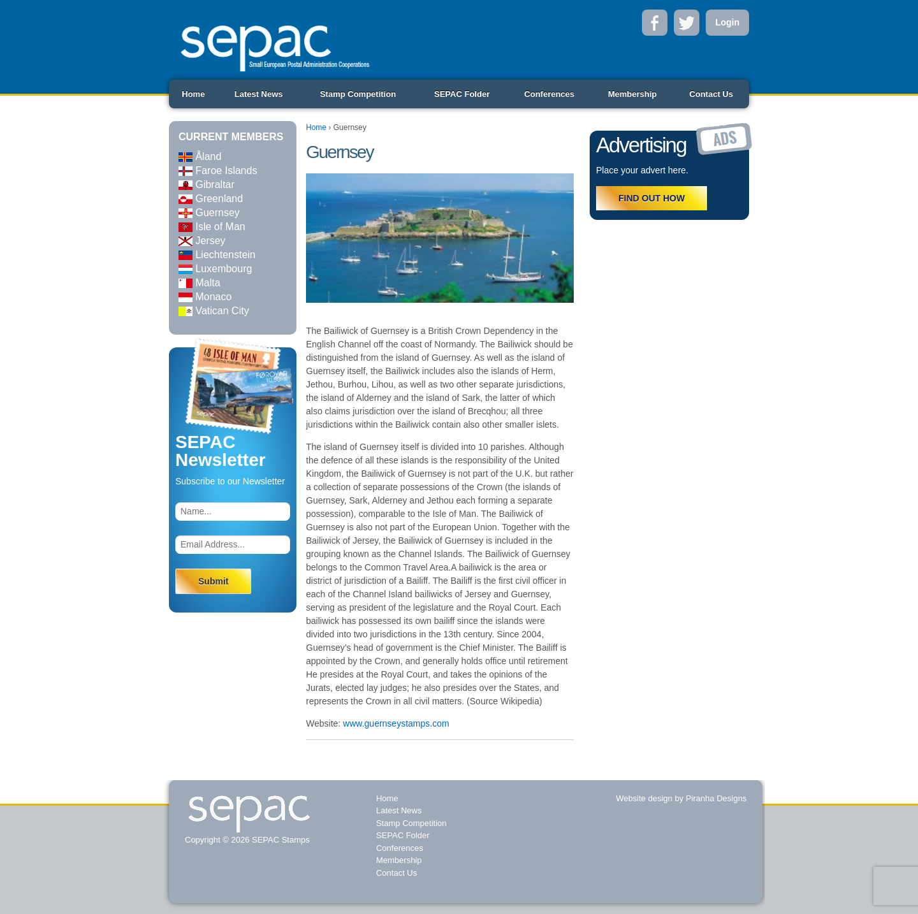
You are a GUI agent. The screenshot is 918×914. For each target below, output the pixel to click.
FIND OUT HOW (651, 198)
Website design (644, 798)
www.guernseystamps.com (396, 723)
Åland (199, 156)
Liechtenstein (217, 254)
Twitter (686, 23)
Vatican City (213, 310)
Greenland (210, 198)
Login (727, 22)
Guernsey (209, 212)
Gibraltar (206, 184)
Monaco (204, 296)
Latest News (259, 94)
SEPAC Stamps (279, 840)
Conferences (549, 94)
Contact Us (711, 94)
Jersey (202, 240)
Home (193, 94)
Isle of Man (211, 226)
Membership (632, 94)
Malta (199, 282)
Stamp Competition (358, 94)
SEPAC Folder (462, 94)
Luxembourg (215, 268)
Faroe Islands (217, 170)
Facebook (654, 23)
